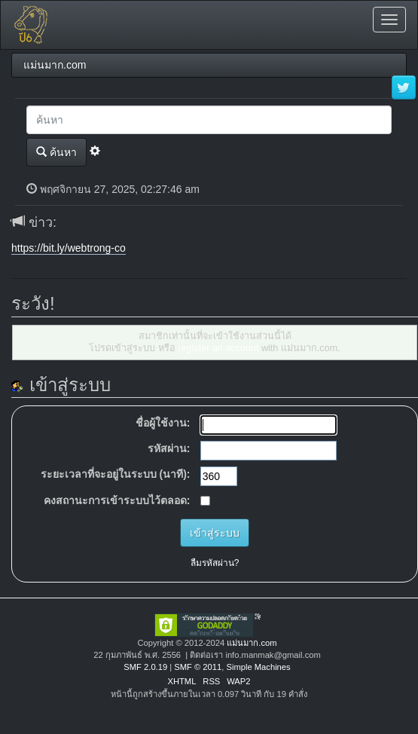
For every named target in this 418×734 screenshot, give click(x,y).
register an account (218, 348)
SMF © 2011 (197, 666)
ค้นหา (56, 151)
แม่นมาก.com (251, 642)
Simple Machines (258, 666)
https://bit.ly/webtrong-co (68, 248)
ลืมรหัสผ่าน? (215, 563)
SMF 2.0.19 (145, 666)
